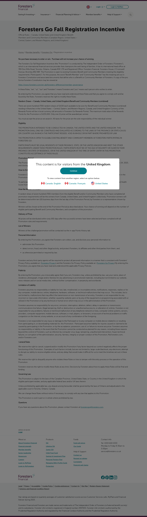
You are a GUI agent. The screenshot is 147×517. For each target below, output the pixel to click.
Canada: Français (75, 183)
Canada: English (51, 183)
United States (99, 183)
